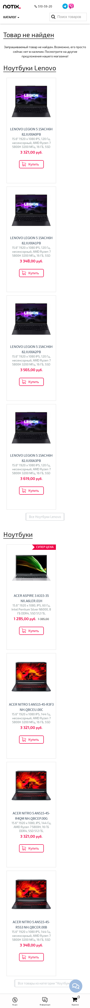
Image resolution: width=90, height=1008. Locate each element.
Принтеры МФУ (45, 951)
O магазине (45, 912)
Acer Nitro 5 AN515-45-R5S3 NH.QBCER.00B (66, 492)
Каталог (11, 17)
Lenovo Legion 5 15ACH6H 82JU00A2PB (24, 243)
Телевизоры (45, 667)
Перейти (45, 618)
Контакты (45, 905)
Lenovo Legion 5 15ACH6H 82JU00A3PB (66, 243)
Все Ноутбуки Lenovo (45, 299)
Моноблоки (45, 728)
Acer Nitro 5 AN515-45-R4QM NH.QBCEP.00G (24, 492)
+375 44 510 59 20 (49, 970)
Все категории (45, 767)
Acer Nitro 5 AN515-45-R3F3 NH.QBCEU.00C (66, 383)
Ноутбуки (45, 607)
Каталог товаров (45, 923)
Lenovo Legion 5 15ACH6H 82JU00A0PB (24, 134)
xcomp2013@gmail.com (49, 984)
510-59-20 (44, 6)
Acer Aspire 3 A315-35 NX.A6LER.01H (24, 383)
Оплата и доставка (45, 898)
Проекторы (45, 944)
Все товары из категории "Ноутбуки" (45, 548)
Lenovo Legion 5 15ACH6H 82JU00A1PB (66, 134)
